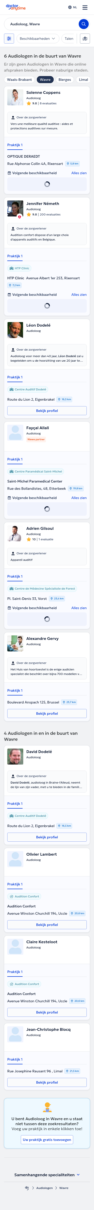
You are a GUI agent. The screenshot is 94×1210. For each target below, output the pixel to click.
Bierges (65, 79)
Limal (83, 79)
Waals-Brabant (19, 79)
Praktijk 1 (15, 145)
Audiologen (44, 1188)
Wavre (45, 79)
